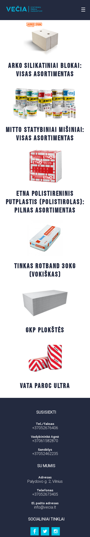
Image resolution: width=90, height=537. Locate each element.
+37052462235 (45, 453)
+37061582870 (45, 440)
